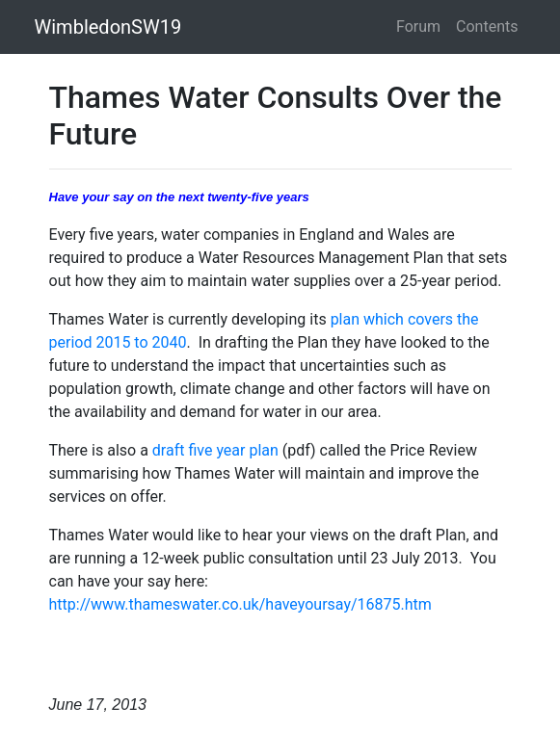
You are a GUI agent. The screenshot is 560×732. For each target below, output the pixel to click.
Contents (487, 26)
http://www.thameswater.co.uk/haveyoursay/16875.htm (240, 604)
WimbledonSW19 (108, 27)
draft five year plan (215, 450)
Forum (418, 26)
